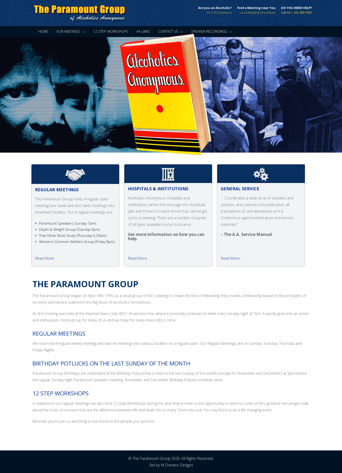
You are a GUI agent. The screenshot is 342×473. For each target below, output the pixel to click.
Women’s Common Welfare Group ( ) (77, 241)
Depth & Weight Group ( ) (69, 229)
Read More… (46, 258)
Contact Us (170, 31)
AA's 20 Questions (219, 12)
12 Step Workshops (110, 31)
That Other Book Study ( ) (73, 235)
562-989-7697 (303, 12)
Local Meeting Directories (257, 12)
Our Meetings (70, 31)
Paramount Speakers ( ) (67, 223)
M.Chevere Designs (177, 465)
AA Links (143, 31)
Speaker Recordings (211, 31)
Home (43, 31)
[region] (171, 94)
